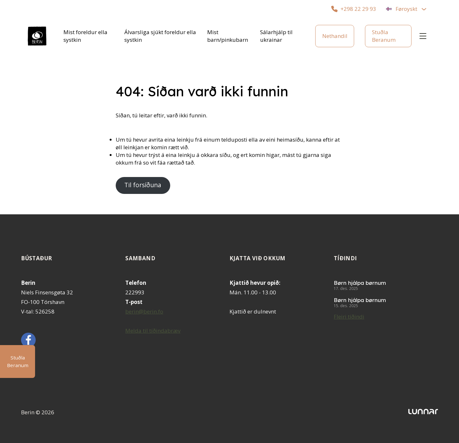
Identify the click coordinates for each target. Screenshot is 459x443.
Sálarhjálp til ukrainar (276, 35)
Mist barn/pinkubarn (227, 35)
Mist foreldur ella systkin (85, 35)
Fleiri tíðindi (349, 316)
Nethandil (334, 36)
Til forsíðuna (142, 185)
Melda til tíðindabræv (152, 330)
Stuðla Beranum (384, 35)
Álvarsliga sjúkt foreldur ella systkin (160, 35)
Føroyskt (406, 8)
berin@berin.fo (144, 311)
